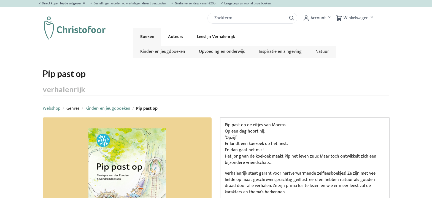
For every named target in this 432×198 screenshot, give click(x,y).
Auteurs (175, 36)
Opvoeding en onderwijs (222, 51)
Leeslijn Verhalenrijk (216, 36)
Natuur (322, 51)
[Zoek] (249, 18)
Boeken (147, 36)
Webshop (52, 108)
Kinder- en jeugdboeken (162, 51)
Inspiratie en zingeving (280, 51)
